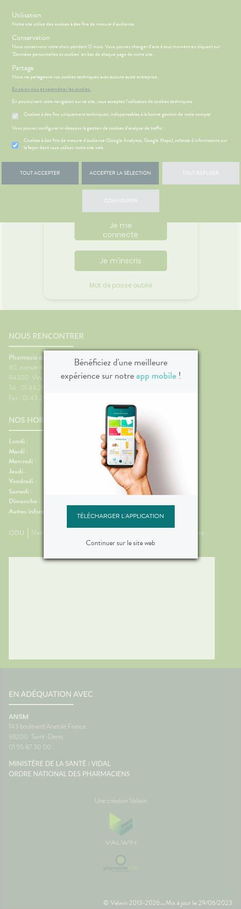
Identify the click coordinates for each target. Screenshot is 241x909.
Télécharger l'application (120, 516)
